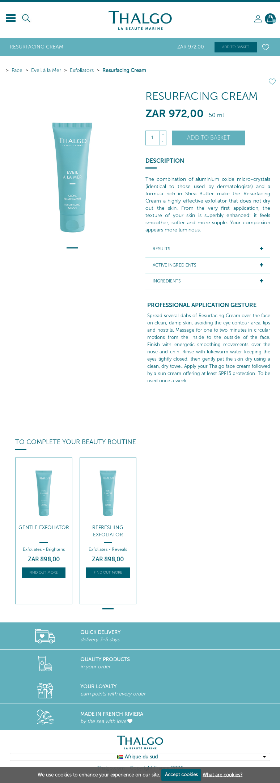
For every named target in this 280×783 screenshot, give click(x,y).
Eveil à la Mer (46, 70)
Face (17, 70)
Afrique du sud (141, 757)
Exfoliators (82, 70)
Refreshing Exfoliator (107, 531)
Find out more (43, 572)
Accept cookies (181, 774)
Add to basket (235, 47)
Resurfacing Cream (124, 70)
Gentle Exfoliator (43, 527)
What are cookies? (222, 774)
